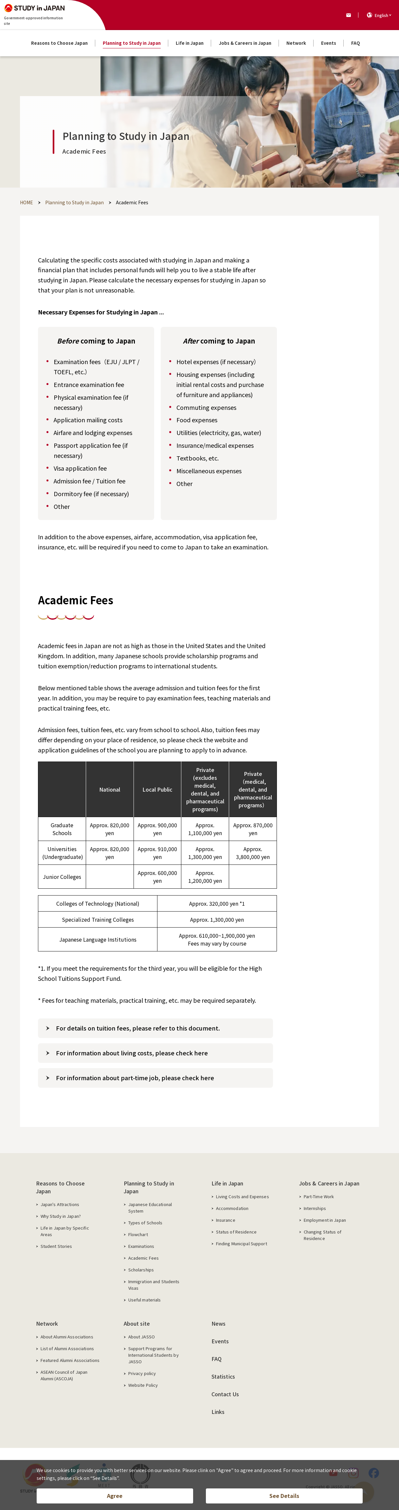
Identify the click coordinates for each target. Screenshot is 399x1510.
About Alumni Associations (67, 1337)
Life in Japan (227, 1183)
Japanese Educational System (150, 1207)
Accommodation (232, 1208)
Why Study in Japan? (61, 1216)
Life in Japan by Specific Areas (65, 1231)
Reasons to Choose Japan (60, 1187)
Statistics (223, 1376)
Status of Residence (236, 1232)
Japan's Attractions (60, 1204)
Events (220, 1341)
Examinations (141, 1246)
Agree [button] (114, 1496)
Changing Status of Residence (322, 1235)
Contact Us (225, 1394)
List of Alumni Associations (67, 1348)
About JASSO (141, 1337)
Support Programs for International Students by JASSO (153, 1355)
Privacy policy (142, 1373)
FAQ (216, 1359)
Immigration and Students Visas (154, 1284)
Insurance (225, 1220)
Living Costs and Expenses (242, 1196)
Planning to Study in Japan (149, 1187)
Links (218, 1412)
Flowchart (138, 1234)
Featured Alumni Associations (70, 1360)
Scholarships (141, 1270)
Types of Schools (145, 1222)
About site (137, 1323)
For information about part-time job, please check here (135, 1077)
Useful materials (144, 1300)
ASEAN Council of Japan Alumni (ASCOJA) (64, 1375)
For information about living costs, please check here (132, 1053)
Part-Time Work (319, 1196)
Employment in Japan (325, 1220)
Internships (315, 1208)
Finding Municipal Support (241, 1243)
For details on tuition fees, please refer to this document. (138, 1028)
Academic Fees (143, 1258)
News (218, 1323)
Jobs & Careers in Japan (329, 1183)
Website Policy (143, 1385)
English (381, 15)
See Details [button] (284, 1496)
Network (47, 1323)
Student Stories (56, 1246)
